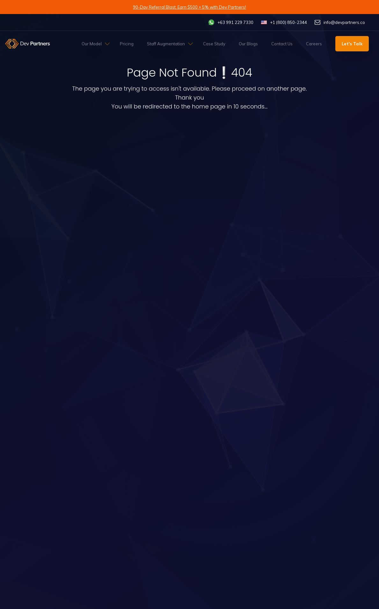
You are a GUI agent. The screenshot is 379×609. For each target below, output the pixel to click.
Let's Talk (352, 43)
